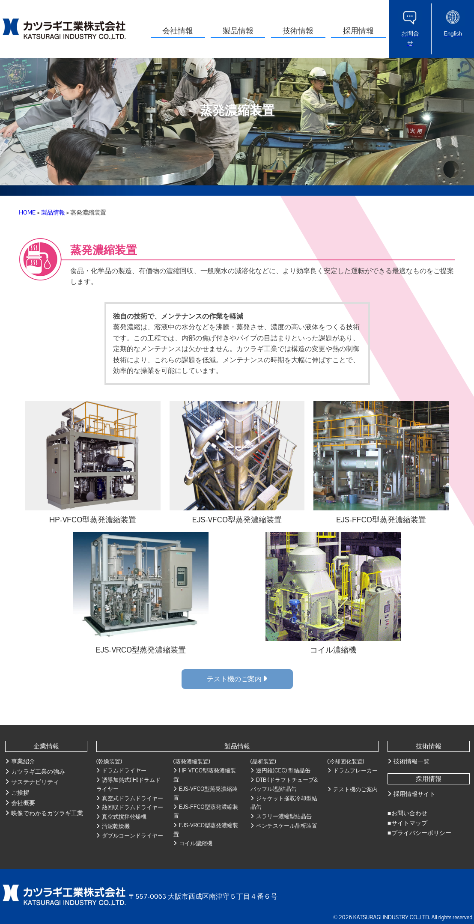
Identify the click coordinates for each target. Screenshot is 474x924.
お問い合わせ (409, 813)
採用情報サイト (414, 794)
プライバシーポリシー (421, 833)
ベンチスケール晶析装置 (286, 825)
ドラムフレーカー (355, 770)
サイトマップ (409, 823)
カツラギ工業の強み (38, 771)
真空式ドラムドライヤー (132, 798)
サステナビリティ (35, 782)
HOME (27, 212)
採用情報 (358, 31)
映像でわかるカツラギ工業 (47, 813)
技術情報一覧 (411, 761)
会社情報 (177, 31)
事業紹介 (23, 761)
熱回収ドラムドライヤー (132, 807)
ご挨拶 (20, 792)
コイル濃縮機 (195, 843)
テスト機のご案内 (237, 678)
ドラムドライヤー (124, 770)
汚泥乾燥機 (116, 826)
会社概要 (23, 803)
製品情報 (238, 31)
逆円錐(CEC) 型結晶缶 (283, 770)
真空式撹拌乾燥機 (124, 816)
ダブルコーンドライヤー (132, 835)
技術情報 (298, 31)
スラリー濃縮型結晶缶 (284, 816)
